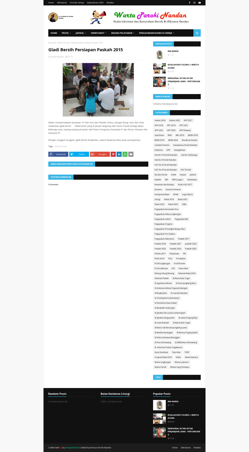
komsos (158, 189)
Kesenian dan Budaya (164, 184)
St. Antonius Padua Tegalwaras (168, 347)
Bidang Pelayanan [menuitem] (121, 33)
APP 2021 (183, 125)
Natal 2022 (159, 204)
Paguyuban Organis (163, 224)
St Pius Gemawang (163, 342)
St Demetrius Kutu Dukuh (166, 303)
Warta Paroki (63, 42)
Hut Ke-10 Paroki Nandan (166, 155)
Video (178, 357)
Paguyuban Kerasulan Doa (166, 209)
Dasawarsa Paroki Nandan (185, 145)
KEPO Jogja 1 (177, 179)
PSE (173, 268)
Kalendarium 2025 (95, 2)
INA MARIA (173, 51)
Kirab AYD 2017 (185, 184)
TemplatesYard (72, 447)
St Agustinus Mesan (163, 283)
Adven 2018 (160, 120)
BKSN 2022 (173, 140)
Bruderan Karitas (189, 140)
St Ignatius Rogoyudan (165, 317)
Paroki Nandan (57, 56)
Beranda (52, 42)
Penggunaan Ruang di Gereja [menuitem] (155, 33)
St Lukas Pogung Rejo (187, 317)
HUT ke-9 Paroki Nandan (166, 169)
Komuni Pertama (173, 189)
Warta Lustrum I (182, 362)
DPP (168, 150)
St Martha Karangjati (164, 332)
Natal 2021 (183, 199)
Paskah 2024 (175, 248)
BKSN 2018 (193, 135)
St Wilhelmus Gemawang (186, 342)
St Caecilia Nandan (179, 293)
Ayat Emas (159, 135)
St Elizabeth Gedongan (165, 308)
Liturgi (157, 199)
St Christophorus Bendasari (167, 298)
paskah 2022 (191, 243)
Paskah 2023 (160, 248)
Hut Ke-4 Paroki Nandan (165, 160)
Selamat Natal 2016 (186, 273)
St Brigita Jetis (161, 293)
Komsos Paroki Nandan (100, 447)
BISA (170, 135)
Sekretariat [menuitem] (97, 33)
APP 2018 (159, 125)
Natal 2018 (169, 199)
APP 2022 (159, 130)
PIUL (170, 258)
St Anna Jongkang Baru (186, 283)
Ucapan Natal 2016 (163, 357)
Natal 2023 (173, 204)
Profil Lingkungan (162, 263)
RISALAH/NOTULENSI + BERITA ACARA (183, 66)
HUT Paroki (186, 169)
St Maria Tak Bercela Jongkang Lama (171, 327)
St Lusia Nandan (162, 322)
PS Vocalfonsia (161, 268)
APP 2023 (171, 130)
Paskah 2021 (175, 243)
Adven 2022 (174, 120)
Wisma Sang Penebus (179, 367)
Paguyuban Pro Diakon (165, 234)
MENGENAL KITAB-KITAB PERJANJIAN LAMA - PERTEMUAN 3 (184, 81)
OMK (184, 204)
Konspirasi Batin (162, 194)
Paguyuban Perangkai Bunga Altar (170, 229)
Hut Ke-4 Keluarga (189, 155)
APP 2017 (188, 120)
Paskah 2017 (183, 238)
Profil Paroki (179, 263)
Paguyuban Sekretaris (164, 238)
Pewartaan (174, 253)
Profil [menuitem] (65, 33)
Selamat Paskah (162, 278)
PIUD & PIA (159, 258)
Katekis (158, 179)
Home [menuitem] (54, 33)
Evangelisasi (179, 150)
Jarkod (193, 174)
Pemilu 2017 (160, 253)
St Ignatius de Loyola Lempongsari (170, 312)
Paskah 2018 (160, 243)
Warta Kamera (191, 357)
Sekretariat (62, 2)
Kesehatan (192, 179)
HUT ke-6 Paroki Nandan (166, 164)
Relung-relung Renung (164, 273)
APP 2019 (171, 125)
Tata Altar (176, 352)
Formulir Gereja (77, 2)
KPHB (175, 194)
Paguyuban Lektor (163, 219)
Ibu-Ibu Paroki (161, 174)
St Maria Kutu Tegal (181, 278)
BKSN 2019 (159, 140)
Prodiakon (181, 258)
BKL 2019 (180, 135)
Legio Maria (187, 194)
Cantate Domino (162, 145)
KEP (166, 179)
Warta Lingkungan (163, 362)
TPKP (187, 352)
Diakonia (159, 150)
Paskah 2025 (190, 248)
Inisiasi (183, 174)
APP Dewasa (185, 130)
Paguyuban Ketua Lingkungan (168, 214)
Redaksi (110, 2)
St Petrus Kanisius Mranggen (167, 337)
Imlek (173, 174)
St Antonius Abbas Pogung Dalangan (171, 288)
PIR (184, 253)
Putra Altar (183, 268)
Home (51, 2)
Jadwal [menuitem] (80, 33)
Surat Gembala (161, 352)
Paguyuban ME (181, 219)
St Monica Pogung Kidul (187, 332)
